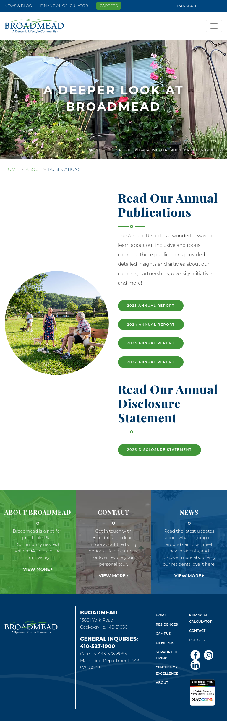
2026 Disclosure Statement (159, 450)
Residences (167, 624)
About (33, 169)
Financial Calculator (64, 6)
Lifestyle (165, 643)
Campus (163, 634)
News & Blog (18, 6)
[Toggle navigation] (214, 26)
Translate (187, 6)
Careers (109, 6)
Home (11, 169)
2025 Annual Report (150, 306)
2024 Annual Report (151, 324)
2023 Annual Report (150, 343)
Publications (64, 169)
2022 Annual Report (150, 362)
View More (38, 569)
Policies (197, 640)
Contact (197, 631)
